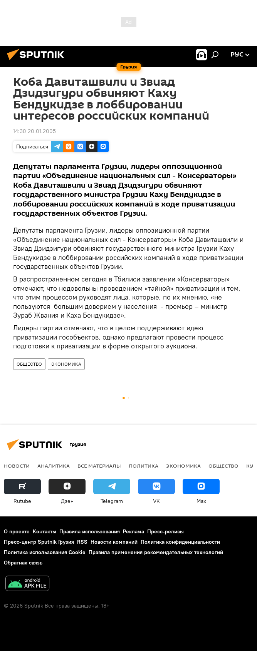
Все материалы (99, 465)
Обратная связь (23, 562)
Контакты (44, 531)
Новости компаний (114, 541)
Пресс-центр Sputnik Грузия (39, 541)
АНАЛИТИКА (53, 465)
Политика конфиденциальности (180, 541)
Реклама (133, 531)
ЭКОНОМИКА (66, 364)
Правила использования (89, 531)
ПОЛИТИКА (143, 465)
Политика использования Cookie (45, 552)
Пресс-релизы (165, 531)
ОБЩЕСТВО (29, 364)
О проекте (17, 531)
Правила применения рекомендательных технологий (156, 552)
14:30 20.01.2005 (34, 131)
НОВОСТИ (17, 465)
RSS (82, 541)
